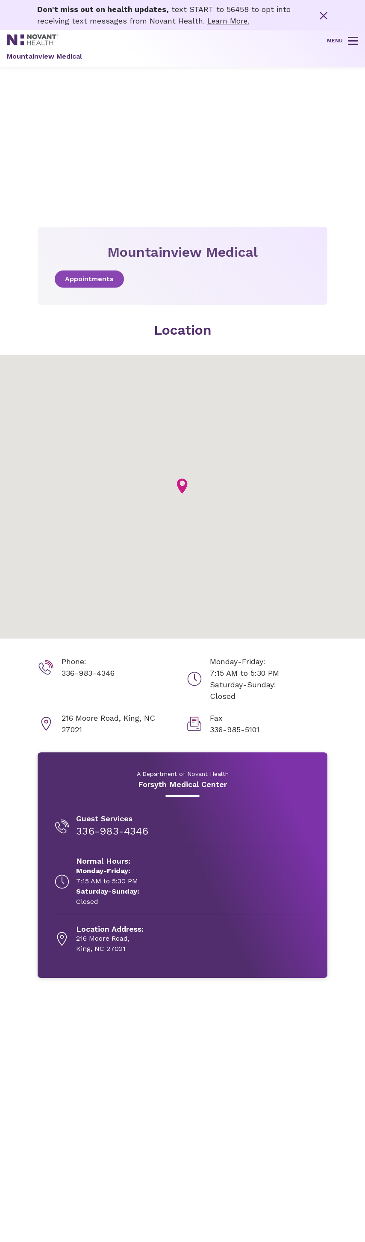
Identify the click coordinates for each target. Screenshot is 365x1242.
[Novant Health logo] (32, 42)
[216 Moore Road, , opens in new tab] (110, 939)
